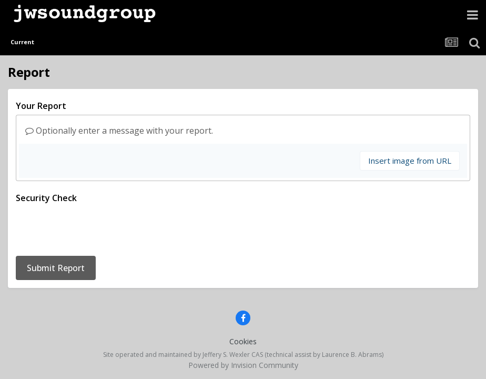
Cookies (243, 300)
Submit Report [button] (56, 227)
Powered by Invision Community (243, 324)
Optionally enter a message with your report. (119, 130)
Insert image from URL (409, 160)
